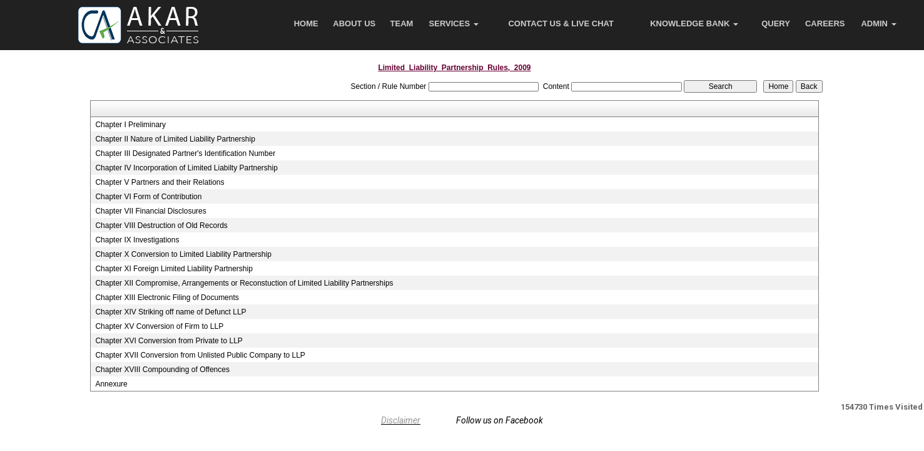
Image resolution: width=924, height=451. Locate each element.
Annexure (111, 384)
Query (775, 23)
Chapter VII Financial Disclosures (150, 211)
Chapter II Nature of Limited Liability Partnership (175, 139)
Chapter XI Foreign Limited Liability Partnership (173, 268)
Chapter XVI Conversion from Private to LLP (168, 340)
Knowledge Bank (694, 23)
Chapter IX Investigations (137, 240)
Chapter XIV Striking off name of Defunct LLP (170, 312)
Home (306, 23)
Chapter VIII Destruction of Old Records (161, 225)
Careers (825, 23)
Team (402, 23)
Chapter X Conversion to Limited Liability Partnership (183, 254)
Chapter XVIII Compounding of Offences (162, 369)
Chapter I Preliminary (130, 124)
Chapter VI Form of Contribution (148, 196)
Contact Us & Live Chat (561, 23)
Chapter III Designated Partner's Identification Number (185, 153)
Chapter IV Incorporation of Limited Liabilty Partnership (186, 167)
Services (454, 23)
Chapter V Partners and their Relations (159, 182)
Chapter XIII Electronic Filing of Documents (166, 297)
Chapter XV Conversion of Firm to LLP (159, 326)
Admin (878, 23)
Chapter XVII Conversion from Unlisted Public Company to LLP (200, 355)
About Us (354, 23)
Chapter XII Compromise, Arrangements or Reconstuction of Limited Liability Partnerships (244, 283)
